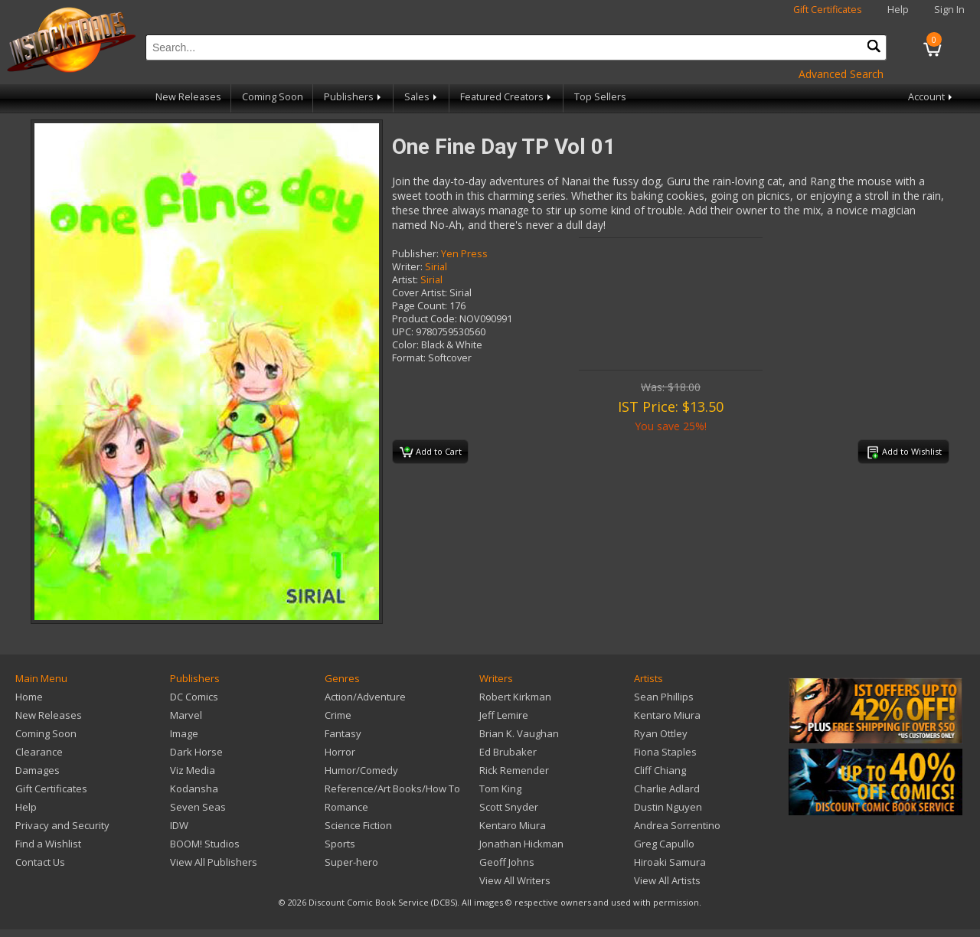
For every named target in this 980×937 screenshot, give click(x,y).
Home (29, 697)
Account (931, 96)
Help (898, 9)
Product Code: (424, 318)
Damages (37, 770)
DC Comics (194, 697)
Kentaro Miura (512, 825)
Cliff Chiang (660, 770)
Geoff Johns (506, 862)
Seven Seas (198, 807)
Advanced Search (841, 74)
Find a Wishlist (48, 843)
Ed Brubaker (508, 752)
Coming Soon (272, 96)
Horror (340, 752)
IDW (179, 825)
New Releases (188, 96)
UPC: (402, 331)
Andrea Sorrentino (677, 825)
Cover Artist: (419, 292)
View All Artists (667, 880)
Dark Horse (196, 752)
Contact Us (40, 862)
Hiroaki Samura (670, 862)
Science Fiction (358, 825)
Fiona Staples (665, 752)
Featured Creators (507, 96)
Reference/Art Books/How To (392, 788)
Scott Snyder (508, 807)
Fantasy (343, 733)
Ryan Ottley (661, 733)
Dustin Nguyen (668, 807)
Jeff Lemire (503, 715)
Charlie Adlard (667, 788)
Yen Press (464, 253)
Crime (338, 715)
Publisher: (415, 253)
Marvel (186, 715)
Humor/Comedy (361, 770)
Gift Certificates (827, 9)
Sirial (436, 266)
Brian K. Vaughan (519, 733)
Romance (346, 807)
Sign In (949, 9)
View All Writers (514, 880)
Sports (340, 843)
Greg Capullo (664, 843)
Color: (405, 344)
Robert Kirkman (515, 697)
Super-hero (351, 862)
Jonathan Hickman (521, 843)
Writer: (407, 266)
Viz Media (192, 770)
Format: (409, 357)
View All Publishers (213, 862)
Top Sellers (600, 96)
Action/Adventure (365, 697)
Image (184, 733)
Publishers (354, 96)
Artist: (405, 279)
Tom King (500, 788)
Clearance (39, 752)
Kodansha (194, 788)
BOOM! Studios (205, 843)
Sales (421, 96)
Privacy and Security (62, 825)
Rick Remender (514, 770)
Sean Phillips (664, 697)
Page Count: (419, 305)
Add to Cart (431, 452)
